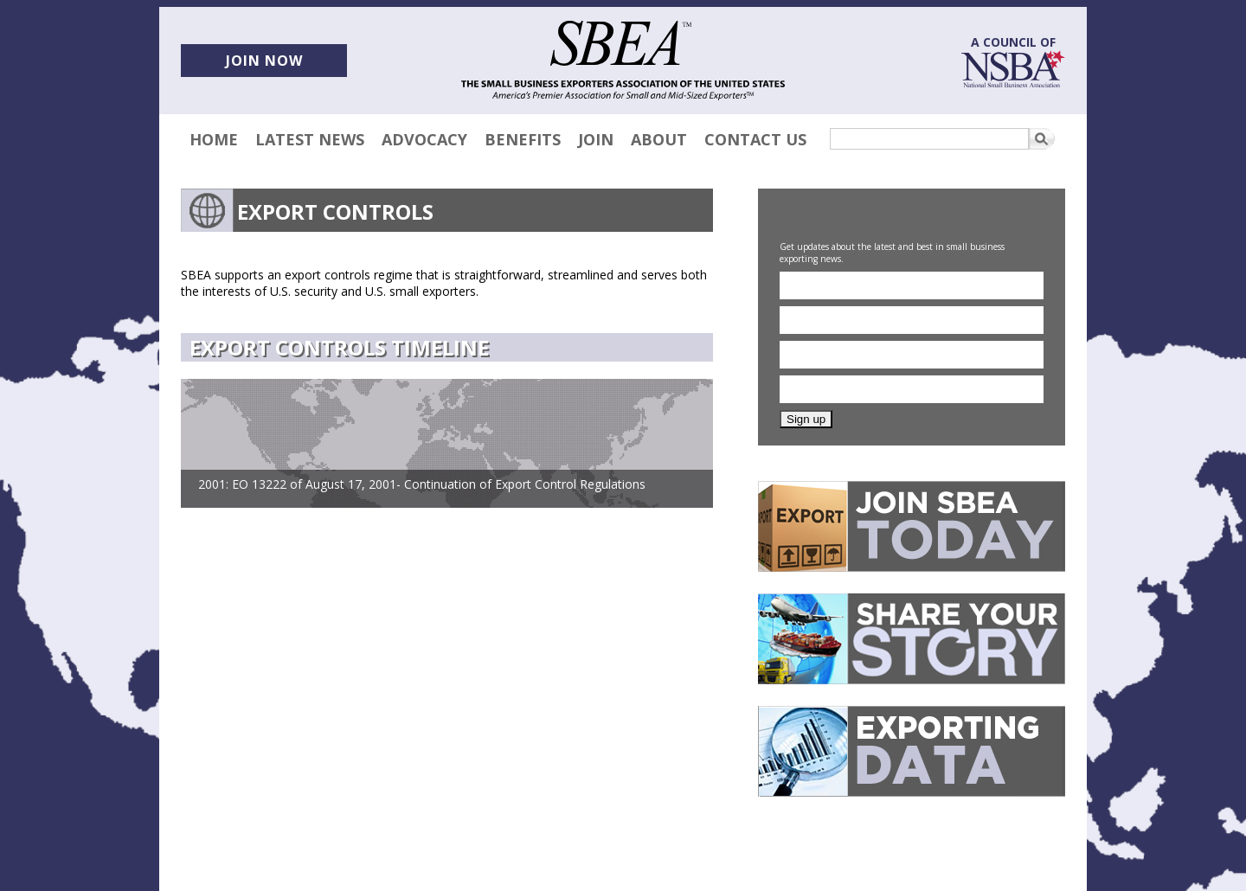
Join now (264, 60)
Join (595, 139)
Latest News (309, 139)
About (659, 139)
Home (213, 139)
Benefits (523, 139)
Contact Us (755, 139)
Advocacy (424, 139)
